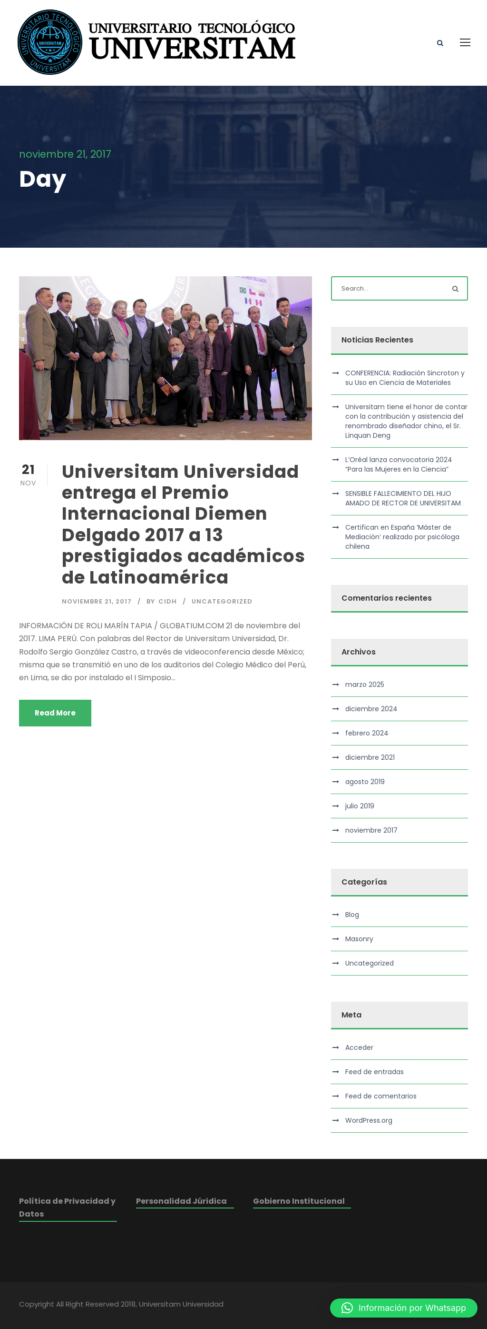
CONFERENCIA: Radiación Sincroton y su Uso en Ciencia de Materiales (405, 377)
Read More (55, 713)
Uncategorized (222, 601)
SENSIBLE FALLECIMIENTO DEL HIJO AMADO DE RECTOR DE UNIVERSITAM (403, 498)
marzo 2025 (364, 684)
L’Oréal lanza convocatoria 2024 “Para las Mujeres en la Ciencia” (398, 464)
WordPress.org (368, 1120)
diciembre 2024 (371, 709)
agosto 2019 (365, 781)
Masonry (359, 939)
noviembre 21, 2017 (97, 601)
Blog (352, 914)
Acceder (359, 1047)
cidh (167, 601)
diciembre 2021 (370, 757)
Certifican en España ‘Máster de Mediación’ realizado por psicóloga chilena (402, 537)
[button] (403, 1308)
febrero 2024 (367, 733)
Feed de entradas (374, 1072)
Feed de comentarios (381, 1096)
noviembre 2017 (371, 830)
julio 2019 (359, 806)
